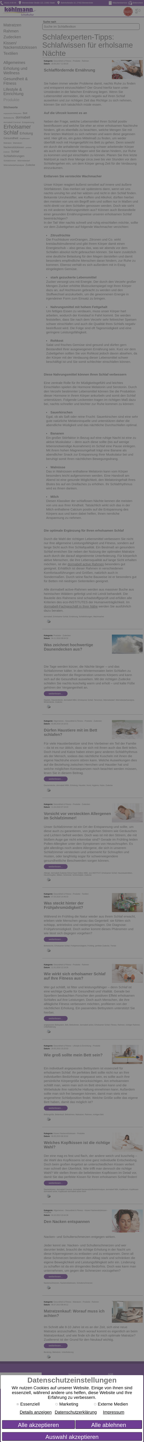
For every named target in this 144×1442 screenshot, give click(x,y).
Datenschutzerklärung (76, 1412)
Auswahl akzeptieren (71, 1437)
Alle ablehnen (108, 1425)
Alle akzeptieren (38, 1425)
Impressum (113, 1412)
